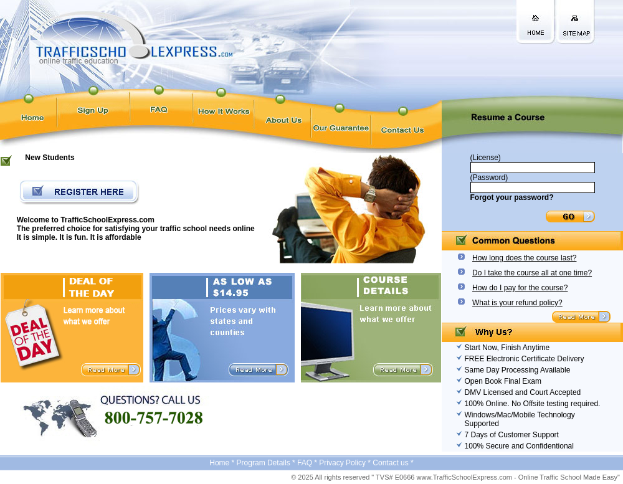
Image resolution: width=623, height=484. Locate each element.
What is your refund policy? (517, 302)
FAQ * (308, 462)
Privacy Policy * (346, 462)
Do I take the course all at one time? (532, 272)
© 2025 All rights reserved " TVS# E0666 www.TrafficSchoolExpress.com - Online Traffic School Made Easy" (455, 477)
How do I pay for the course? (520, 287)
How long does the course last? (524, 258)
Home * (222, 462)
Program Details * (267, 462)
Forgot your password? (512, 197)
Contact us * (393, 462)
